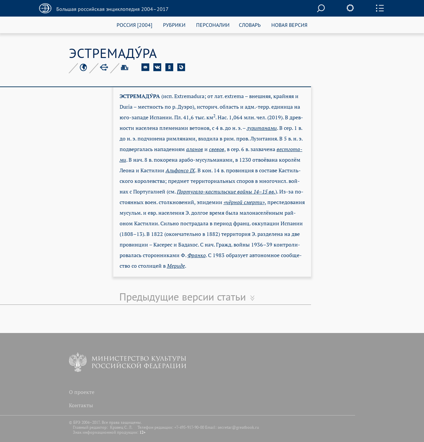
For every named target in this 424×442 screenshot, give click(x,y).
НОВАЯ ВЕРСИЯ (289, 24)
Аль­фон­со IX (180, 170)
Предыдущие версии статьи (182, 296)
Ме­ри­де (176, 265)
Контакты (81, 405)
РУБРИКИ (174, 24)
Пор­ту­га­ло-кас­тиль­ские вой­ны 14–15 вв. (226, 191)
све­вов (216, 149)
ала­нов (194, 149)
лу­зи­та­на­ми (262, 128)
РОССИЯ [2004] (134, 24)
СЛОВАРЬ (250, 24)
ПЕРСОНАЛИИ (213, 24)
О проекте (81, 392)
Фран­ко (196, 255)
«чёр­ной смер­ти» (244, 202)
